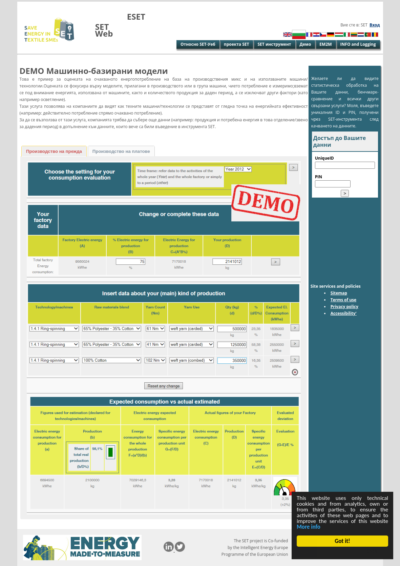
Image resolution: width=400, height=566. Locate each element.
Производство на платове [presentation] (121, 151)
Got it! (342, 541)
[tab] (54, 151)
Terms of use (344, 300)
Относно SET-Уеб (198, 44)
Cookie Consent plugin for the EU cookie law (342, 553)
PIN (318, 177)
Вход (375, 25)
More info (308, 526)
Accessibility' (344, 313)
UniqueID (324, 158)
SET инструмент (274, 44)
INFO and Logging (358, 44)
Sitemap (339, 293)
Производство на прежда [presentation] (54, 151)
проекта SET (236, 44)
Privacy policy (344, 306)
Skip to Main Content (38, 5)
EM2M (325, 44)
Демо (305, 44)
